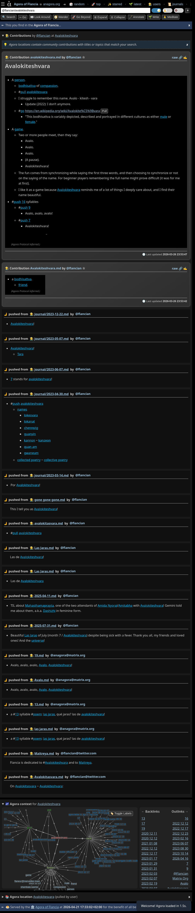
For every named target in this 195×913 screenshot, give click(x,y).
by (96, 314)
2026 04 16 (180, 858)
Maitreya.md (44, 753)
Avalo (43, 665)
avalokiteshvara (40, 379)
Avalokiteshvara (68, 190)
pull (23, 92)
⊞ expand (100, 17)
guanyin (30, 434)
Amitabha (125, 605)
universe (37, 640)
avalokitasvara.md (48, 523)
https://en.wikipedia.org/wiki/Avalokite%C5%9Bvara (62, 111)
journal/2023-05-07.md (51, 339)
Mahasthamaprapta (39, 605)
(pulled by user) (97, 896)
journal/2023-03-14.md (51, 475)
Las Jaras (31, 635)
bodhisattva (27, 86)
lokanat (29, 421)
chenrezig (31, 428)
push (17, 202)
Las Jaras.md (44, 548)
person (19, 80)
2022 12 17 (149, 853)
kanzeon (44, 440)
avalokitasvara (177, 888)
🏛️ (33, 907)
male (163, 116)
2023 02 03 (149, 873)
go (22, 111)
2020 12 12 (149, 838)
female (30, 122)
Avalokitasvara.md (48, 777)
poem (37, 714)
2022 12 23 (180, 833)
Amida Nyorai (107, 605)
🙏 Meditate (170, 17)
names (22, 409)
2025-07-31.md (45, 625)
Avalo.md (41, 680)
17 (143, 823)
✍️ (185, 57)
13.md (39, 704)
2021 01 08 (149, 843)
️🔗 (180, 57)
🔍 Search (8, 17)
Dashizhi (49, 611)
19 (143, 828)
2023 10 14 (180, 853)
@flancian (43, 35)
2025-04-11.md (45, 596)
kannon (29, 440)
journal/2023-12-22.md (51, 314)
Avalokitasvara (25, 786)
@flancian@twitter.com (78, 753)
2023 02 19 (149, 883)
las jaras (49, 714)
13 (17, 714)
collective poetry (56, 460)
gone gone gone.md (49, 500)
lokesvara (31, 415)
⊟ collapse (118, 17)
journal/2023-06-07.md (51, 369)
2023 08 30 (180, 848)
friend (22, 285)
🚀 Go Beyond (81, 17)
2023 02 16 (180, 838)
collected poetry (28, 460)
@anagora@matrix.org (67, 655)
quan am (30, 447)
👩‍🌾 (7, 57)
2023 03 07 (149, 888)
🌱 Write (153, 17)
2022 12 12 (149, 848)
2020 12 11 (149, 833)
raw (175, 57)
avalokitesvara (37, 92)
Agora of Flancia (47, 907)
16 (23, 202)
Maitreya (85, 762)
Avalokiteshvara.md (45, 268)
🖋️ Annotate (136, 17)
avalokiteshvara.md (45, 57)
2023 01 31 (149, 868)
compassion (49, 86)
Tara (20, 354)
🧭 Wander (61, 17)
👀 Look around (40, 17)
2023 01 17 (149, 858)
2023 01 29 (149, 863)
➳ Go (22, 17)
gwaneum (31, 453)
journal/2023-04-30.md (51, 394)
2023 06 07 (180, 843)
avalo (184, 883)
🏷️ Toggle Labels (121, 813)
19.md (39, 655)
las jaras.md (43, 729)
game (18, 129)
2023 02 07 (149, 878)
